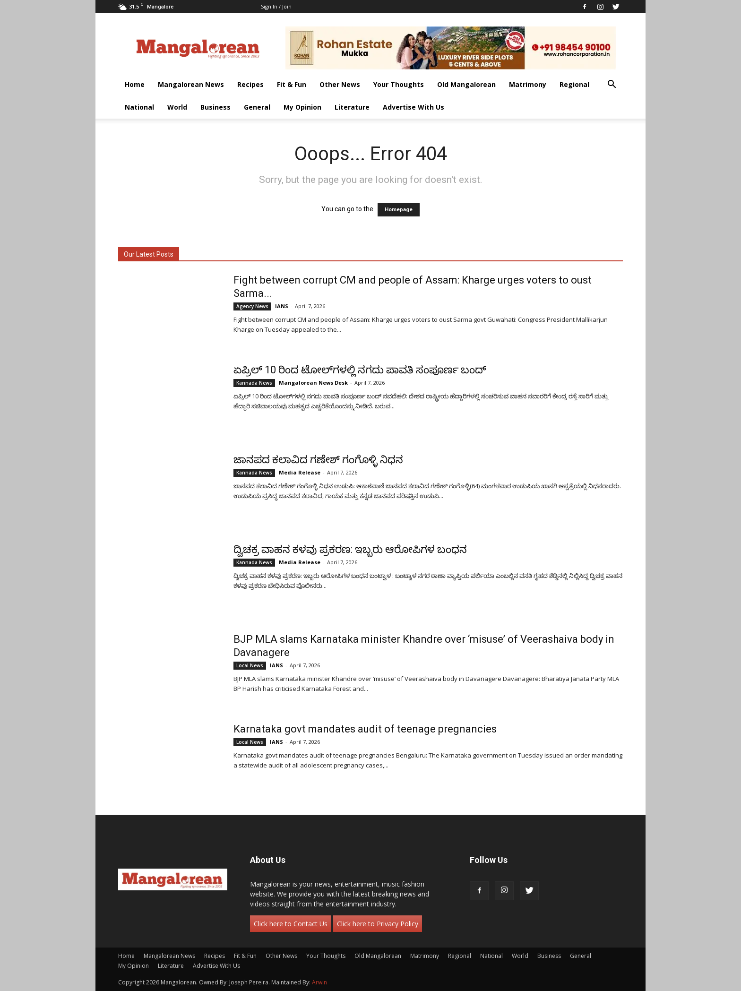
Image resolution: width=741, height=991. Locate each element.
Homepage (399, 210)
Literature (352, 107)
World (177, 107)
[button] (611, 85)
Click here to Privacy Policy (377, 923)
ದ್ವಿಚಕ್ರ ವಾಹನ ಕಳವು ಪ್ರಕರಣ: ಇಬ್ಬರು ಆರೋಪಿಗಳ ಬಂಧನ (350, 549)
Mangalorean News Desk (313, 382)
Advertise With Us (413, 107)
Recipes (250, 84)
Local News (249, 665)
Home (135, 84)
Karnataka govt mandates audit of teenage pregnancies (365, 729)
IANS (281, 306)
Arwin (319, 982)
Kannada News (254, 382)
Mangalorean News (191, 84)
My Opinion (302, 107)
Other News (339, 84)
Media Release (299, 472)
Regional (574, 84)
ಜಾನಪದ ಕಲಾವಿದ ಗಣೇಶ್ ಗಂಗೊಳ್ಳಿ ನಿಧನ (318, 459)
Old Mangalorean (466, 84)
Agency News (252, 306)
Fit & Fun (291, 84)
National (139, 107)
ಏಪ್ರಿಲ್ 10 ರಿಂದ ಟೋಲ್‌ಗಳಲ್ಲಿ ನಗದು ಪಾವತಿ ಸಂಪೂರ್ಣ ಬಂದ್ (359, 370)
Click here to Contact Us (290, 923)
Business (215, 107)
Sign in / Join (276, 6)
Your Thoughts (398, 84)
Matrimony (527, 84)
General (257, 107)
